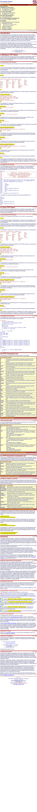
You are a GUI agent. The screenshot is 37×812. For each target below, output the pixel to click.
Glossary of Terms (6, 26)
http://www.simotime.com (8, 675)
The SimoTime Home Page (32, 30)
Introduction (4, 6)
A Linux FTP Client (6, 11)
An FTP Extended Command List (10, 18)
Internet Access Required (8, 25)
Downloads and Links (7, 23)
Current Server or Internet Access (10, 24)
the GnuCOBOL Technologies (10, 623)
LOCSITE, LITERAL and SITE (9, 19)
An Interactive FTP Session (8, 9)
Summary (3, 20)
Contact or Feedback (7, 28)
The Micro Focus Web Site (9, 619)
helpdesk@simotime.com (10, 642)
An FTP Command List (7, 15)
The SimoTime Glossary (10, 632)
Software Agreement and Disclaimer (10, 22)
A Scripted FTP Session (8, 10)
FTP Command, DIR (7, 16)
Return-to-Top (18, 677)
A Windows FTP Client (7, 7)
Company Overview (7, 29)
